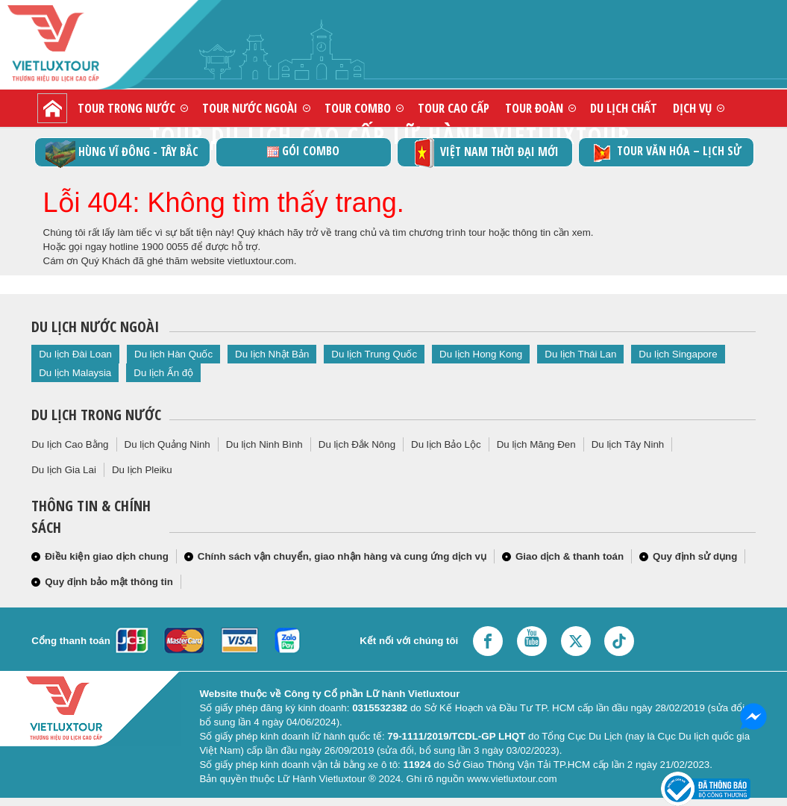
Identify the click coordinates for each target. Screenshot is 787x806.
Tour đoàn (534, 107)
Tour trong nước (126, 107)
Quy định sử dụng (695, 556)
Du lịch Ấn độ (163, 372)
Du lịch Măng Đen (536, 444)
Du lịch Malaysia (75, 372)
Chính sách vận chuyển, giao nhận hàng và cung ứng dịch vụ (342, 556)
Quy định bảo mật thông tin (109, 581)
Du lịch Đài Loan (75, 354)
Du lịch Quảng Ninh (167, 444)
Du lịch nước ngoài (95, 326)
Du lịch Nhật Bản (272, 354)
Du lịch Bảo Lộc (446, 444)
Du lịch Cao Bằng (69, 444)
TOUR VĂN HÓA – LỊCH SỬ (665, 152)
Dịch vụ (692, 107)
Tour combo (357, 107)
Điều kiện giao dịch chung (107, 556)
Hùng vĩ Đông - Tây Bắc (122, 152)
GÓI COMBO (303, 151)
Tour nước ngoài (250, 107)
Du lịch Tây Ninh (628, 444)
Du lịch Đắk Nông (357, 444)
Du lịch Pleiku (142, 469)
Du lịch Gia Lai (63, 469)
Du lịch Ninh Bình (264, 444)
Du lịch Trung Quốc (374, 354)
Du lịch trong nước (96, 414)
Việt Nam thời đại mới (484, 152)
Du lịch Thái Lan (580, 354)
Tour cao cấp (453, 107)
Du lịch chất (623, 107)
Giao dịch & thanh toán (569, 556)
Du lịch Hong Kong (480, 354)
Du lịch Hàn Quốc (173, 354)
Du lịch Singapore (678, 354)
